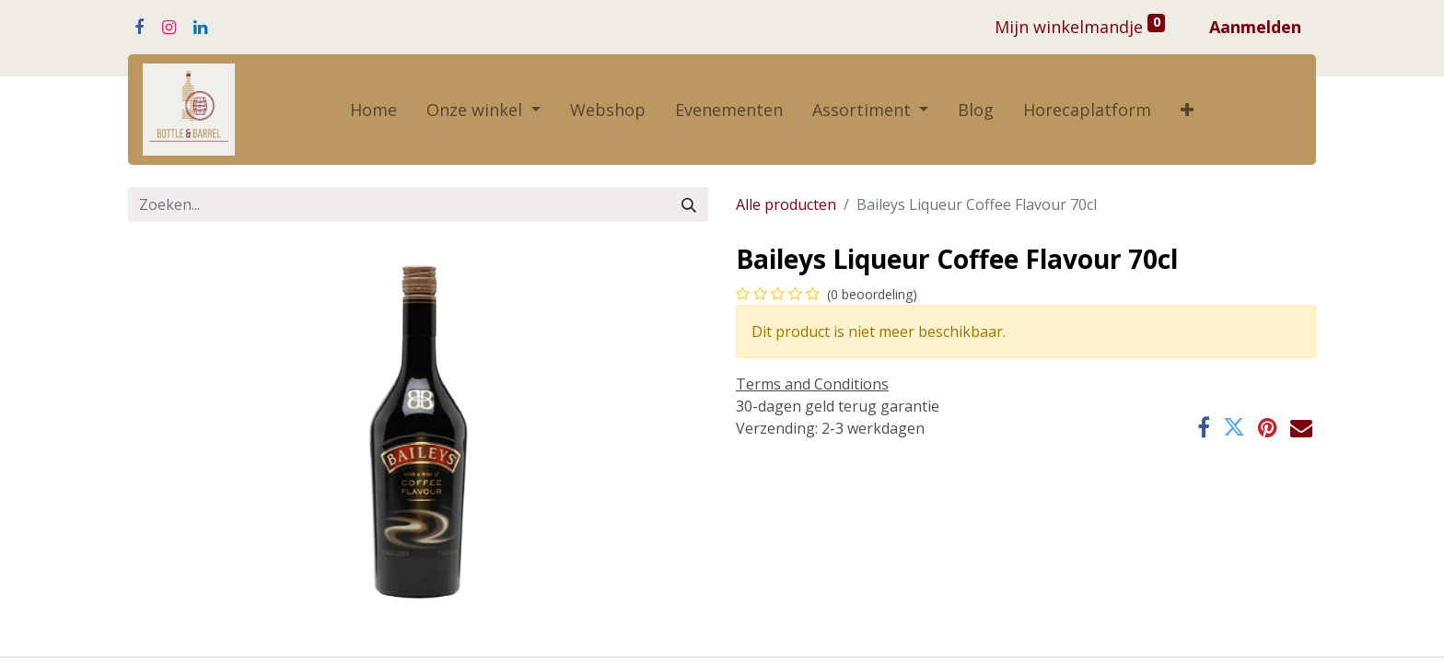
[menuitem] (373, 110)
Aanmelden (1255, 27)
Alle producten (786, 204)
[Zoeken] (689, 204)
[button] (1187, 110)
